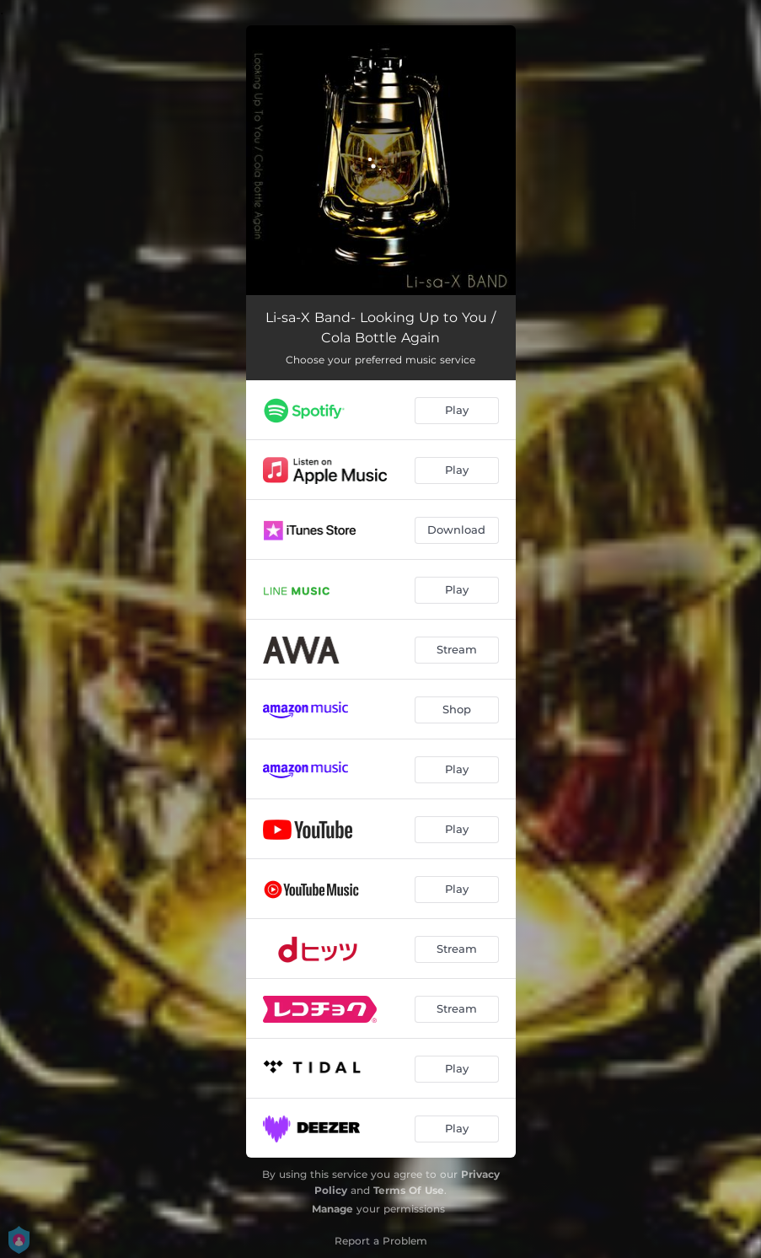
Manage (332, 1208)
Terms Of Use (408, 1190)
